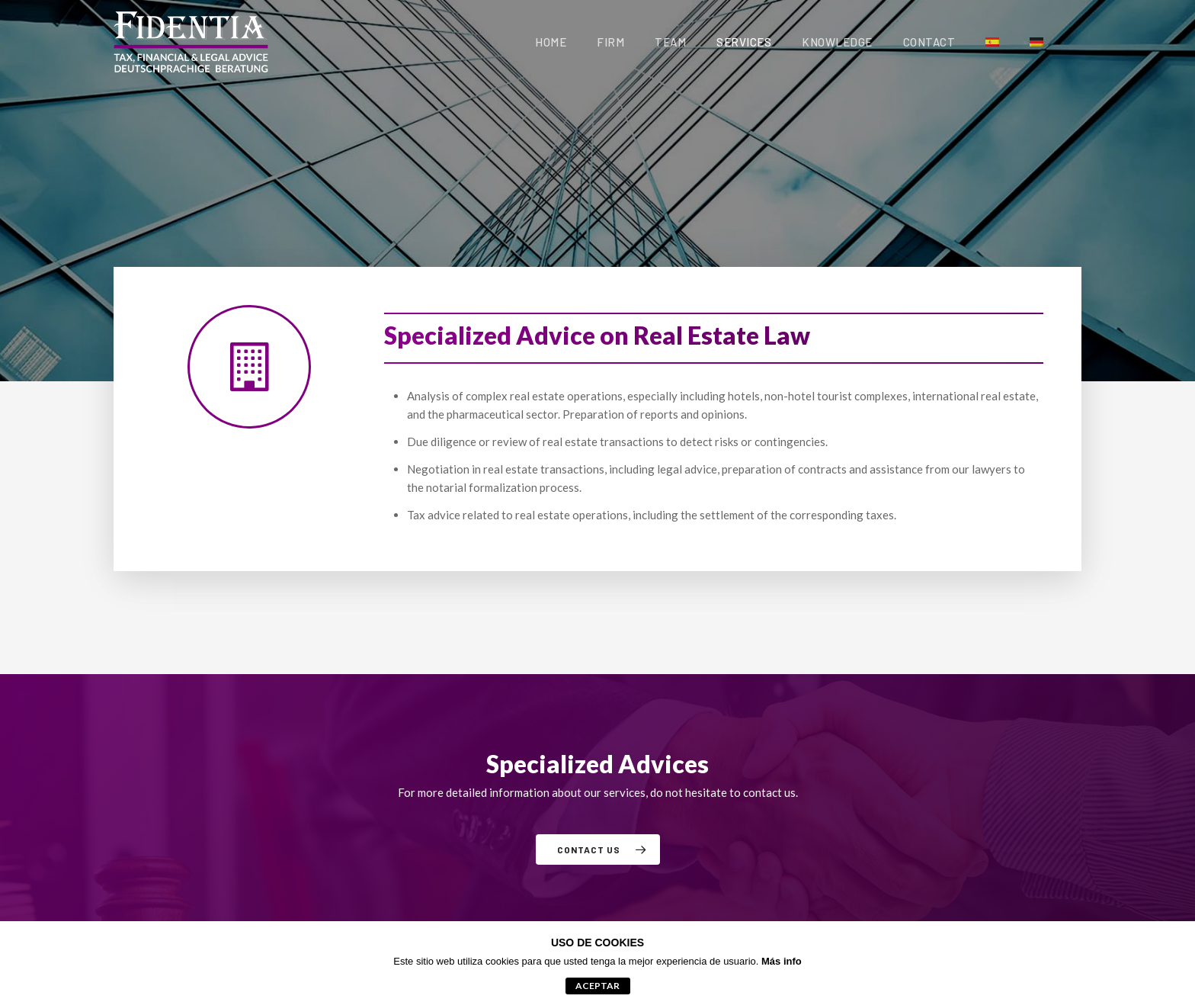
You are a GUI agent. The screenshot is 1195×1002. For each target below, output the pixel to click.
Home (550, 42)
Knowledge (837, 42)
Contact (929, 42)
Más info (781, 961)
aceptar (597, 985)
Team (670, 42)
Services (743, 42)
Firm (610, 42)
